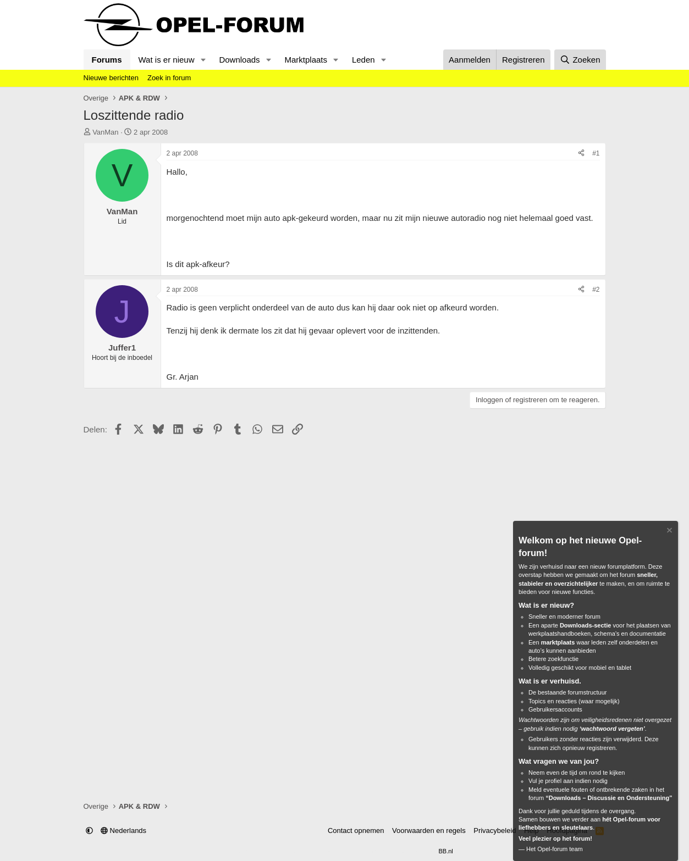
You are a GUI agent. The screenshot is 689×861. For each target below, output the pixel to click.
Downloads (239, 59)
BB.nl (445, 851)
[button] (203, 59)
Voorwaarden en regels (429, 830)
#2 (595, 289)
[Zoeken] (580, 59)
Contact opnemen (356, 830)
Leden (363, 59)
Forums (107, 59)
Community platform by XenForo (318, 851)
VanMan (105, 132)
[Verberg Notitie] (668, 531)
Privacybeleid (494, 830)
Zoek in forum (169, 78)
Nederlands (123, 830)
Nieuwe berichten (111, 78)
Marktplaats (305, 59)
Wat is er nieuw (167, 59)
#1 (595, 153)
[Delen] (581, 153)
